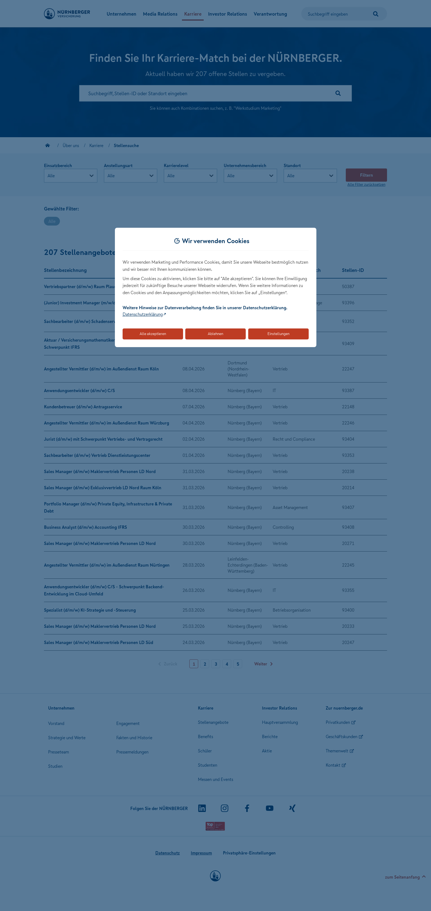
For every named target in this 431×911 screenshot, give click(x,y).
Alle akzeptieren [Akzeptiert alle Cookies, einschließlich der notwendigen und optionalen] (153, 333)
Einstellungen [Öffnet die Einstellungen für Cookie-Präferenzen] (278, 333)
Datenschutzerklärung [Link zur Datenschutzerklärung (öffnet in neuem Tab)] (143, 314)
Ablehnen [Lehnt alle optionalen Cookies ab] (215, 333)
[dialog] (215, 287)
